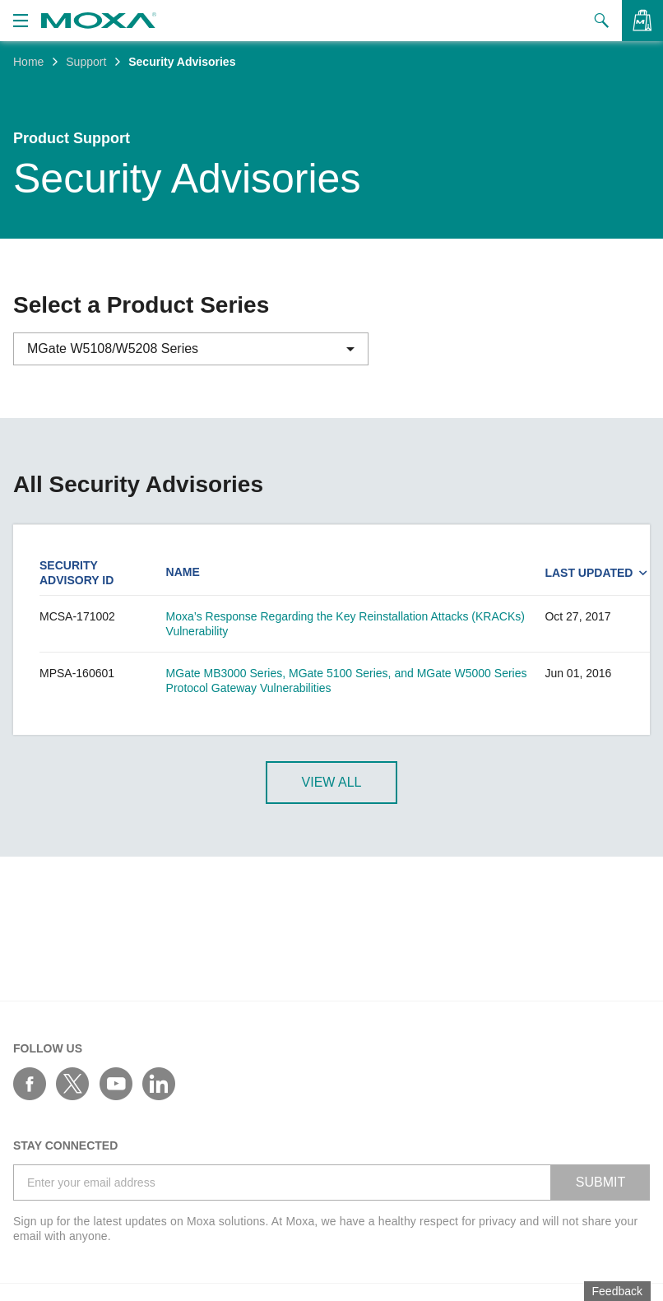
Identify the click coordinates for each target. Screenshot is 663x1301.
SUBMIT (600, 1182)
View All (332, 782)
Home (28, 61)
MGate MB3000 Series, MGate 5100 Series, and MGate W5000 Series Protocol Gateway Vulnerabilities (346, 681)
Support (86, 61)
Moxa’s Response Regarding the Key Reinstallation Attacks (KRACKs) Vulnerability (345, 624)
